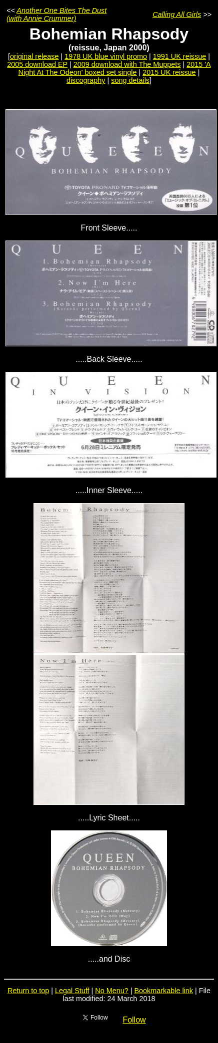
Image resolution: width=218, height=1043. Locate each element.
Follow (134, 1020)
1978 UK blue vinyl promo (105, 56)
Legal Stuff (72, 991)
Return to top (28, 991)
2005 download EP (37, 64)
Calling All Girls (176, 14)
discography (86, 80)
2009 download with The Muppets (127, 64)
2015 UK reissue (169, 72)
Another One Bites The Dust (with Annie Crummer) (56, 14)
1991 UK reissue (179, 56)
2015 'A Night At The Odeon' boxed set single (114, 68)
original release (34, 56)
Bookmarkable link (163, 991)
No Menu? (111, 991)
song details (130, 80)
